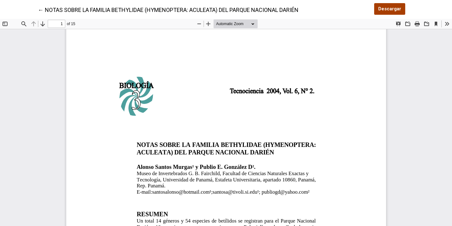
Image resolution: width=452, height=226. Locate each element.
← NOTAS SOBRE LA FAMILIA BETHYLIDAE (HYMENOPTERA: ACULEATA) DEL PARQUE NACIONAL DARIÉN (168, 9)
